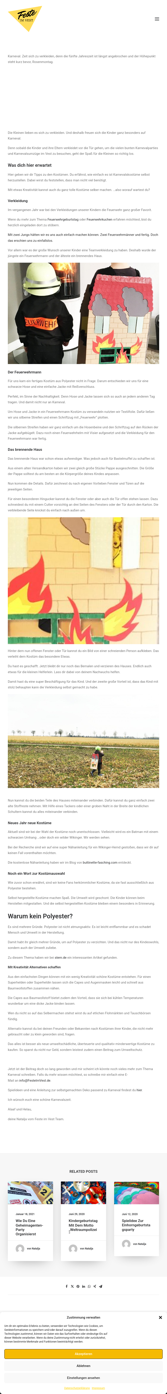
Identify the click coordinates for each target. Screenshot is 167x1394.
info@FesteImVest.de (34, 1081)
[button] (160, 1317)
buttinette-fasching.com (100, 863)
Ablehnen (83, 1366)
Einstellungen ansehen (83, 1378)
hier (139, 1090)
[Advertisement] (83, 95)
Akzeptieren (83, 1354)
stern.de (61, 958)
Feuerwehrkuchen (99, 219)
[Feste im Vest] (83, 19)
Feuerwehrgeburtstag (62, 219)
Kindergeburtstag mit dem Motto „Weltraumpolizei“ (83, 1225)
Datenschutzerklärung (77, 1388)
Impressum (98, 1388)
